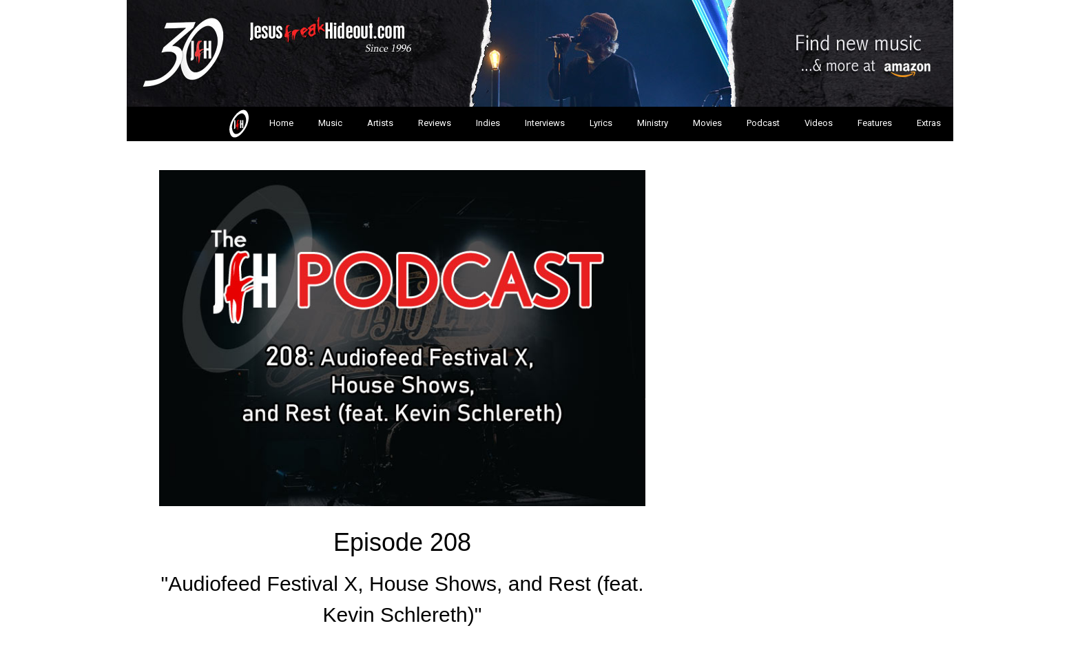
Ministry (652, 123)
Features (875, 123)
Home (260, 124)
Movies (707, 123)
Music (330, 123)
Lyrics (601, 123)
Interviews (545, 123)
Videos (818, 123)
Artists (380, 123)
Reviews (434, 123)
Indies (488, 123)
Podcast (763, 123)
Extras (929, 123)
